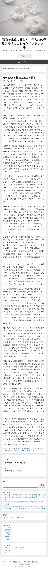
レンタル (33, 448)
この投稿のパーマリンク (26, 450)
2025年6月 (7, 532)
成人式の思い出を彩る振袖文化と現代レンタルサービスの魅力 (24, 509)
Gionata (16, 81)
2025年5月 (7, 534)
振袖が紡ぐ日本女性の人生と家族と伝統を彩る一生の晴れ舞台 (24, 506)
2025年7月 (7, 530)
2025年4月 (7, 537)
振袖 (38, 448)
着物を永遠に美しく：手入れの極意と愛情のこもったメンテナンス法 (24, 43)
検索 (4, 481)
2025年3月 (7, 539)
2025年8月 (7, 528)
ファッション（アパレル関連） (20, 448)
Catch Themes (29, 566)
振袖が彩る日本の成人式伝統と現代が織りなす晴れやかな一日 (24, 495)
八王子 (5, 450)
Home (5, 68)
